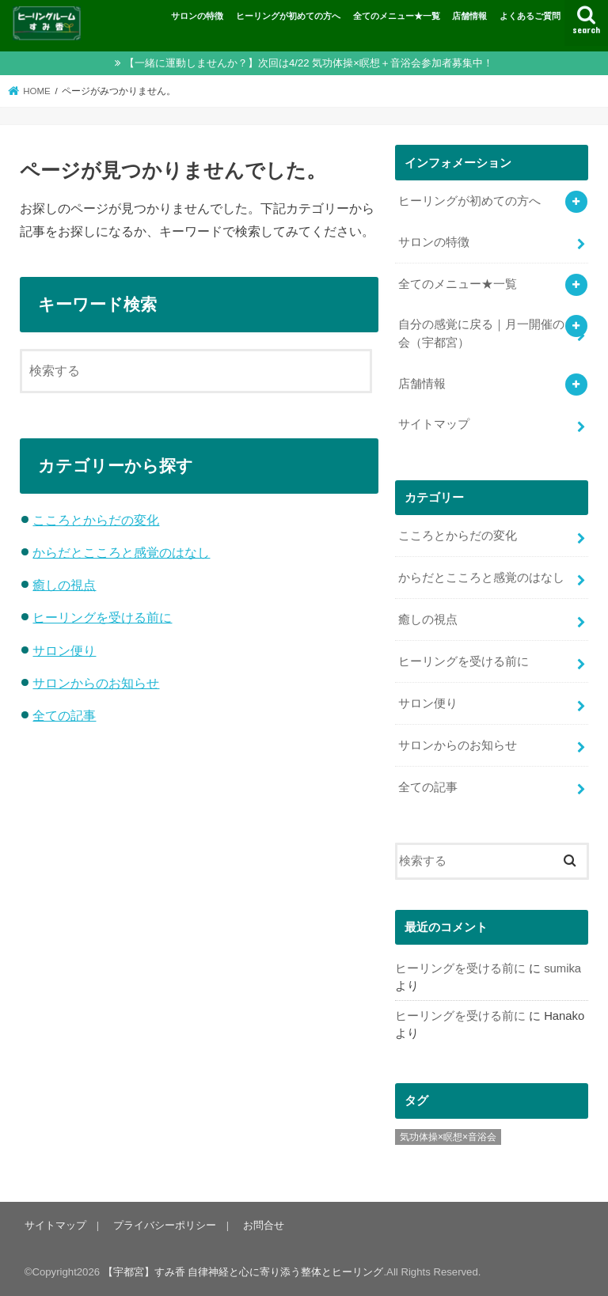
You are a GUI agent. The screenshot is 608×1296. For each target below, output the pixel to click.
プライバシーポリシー (164, 1225)
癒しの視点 (64, 585)
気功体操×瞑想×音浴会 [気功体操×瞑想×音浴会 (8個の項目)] (448, 1137)
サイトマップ (433, 424)
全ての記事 (64, 715)
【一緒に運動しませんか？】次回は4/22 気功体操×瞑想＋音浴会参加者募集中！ (308, 63)
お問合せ (263, 1225)
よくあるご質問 (530, 16)
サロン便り (64, 650)
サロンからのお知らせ (95, 683)
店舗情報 (469, 16)
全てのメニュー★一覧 (396, 16)
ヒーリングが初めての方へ (288, 16)
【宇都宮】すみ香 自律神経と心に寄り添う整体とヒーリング (243, 1272)
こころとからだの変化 (95, 520)
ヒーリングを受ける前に (102, 617)
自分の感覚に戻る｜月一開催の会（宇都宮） (481, 333)
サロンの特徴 (197, 16)
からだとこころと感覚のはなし (121, 552)
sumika (562, 968)
